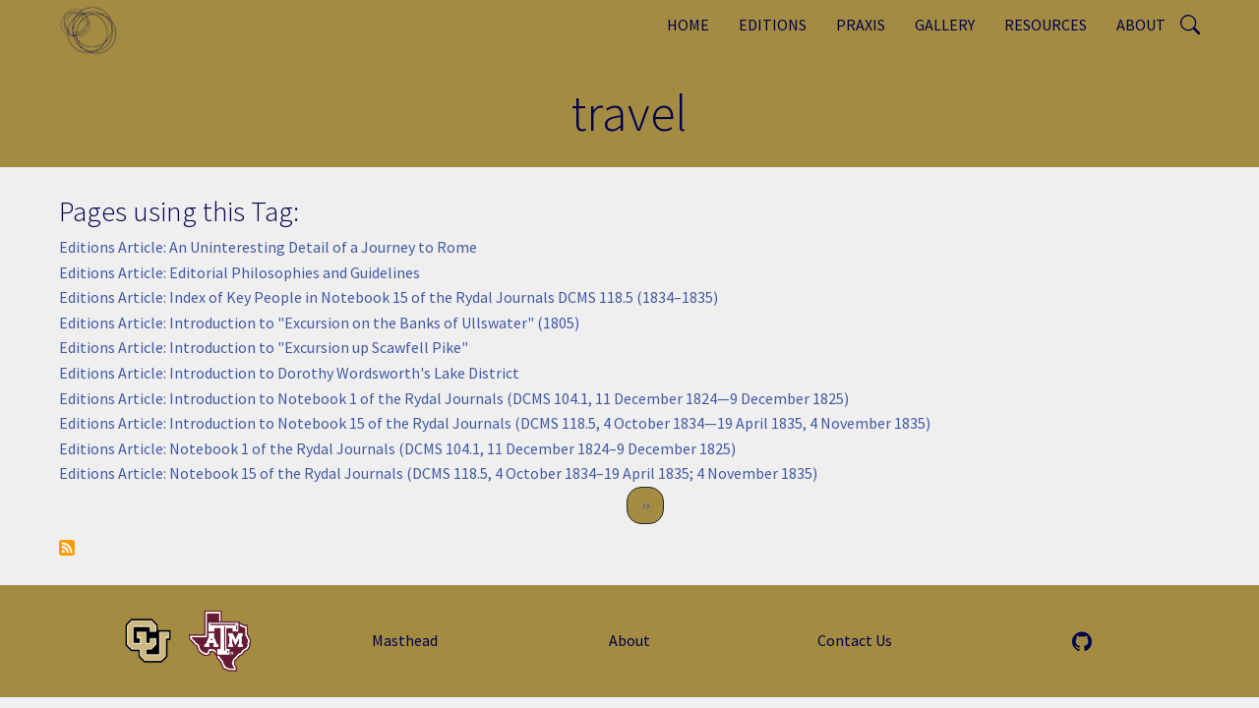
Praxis (860, 24)
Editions (773, 24)
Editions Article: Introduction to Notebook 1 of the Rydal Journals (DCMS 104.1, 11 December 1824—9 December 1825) (454, 398)
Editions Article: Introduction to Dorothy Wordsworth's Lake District (289, 373)
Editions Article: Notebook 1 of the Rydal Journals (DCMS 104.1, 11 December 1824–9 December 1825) (397, 448)
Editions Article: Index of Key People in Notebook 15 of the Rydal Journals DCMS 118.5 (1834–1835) (388, 297)
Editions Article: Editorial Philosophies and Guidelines (239, 272)
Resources (1045, 24)
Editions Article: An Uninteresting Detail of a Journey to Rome (268, 247)
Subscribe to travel (67, 548)
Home (688, 24)
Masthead (405, 640)
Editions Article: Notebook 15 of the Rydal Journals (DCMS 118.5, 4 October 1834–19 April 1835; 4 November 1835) (438, 473)
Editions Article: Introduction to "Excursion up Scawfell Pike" (263, 347)
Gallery (945, 24)
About (1141, 24)
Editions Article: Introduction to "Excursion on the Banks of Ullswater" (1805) (319, 322)
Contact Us (854, 640)
